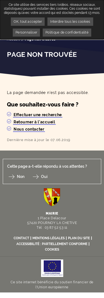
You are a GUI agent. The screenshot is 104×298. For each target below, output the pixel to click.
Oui (44, 176)
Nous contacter (29, 129)
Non (20, 176)
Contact (21, 238)
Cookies (52, 249)
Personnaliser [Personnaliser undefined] (26, 32)
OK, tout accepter (28, 22)
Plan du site (79, 238)
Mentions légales (48, 238)
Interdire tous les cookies (70, 22)
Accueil (13, 39)
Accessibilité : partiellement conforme (51, 244)
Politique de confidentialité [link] (66, 32)
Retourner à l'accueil (34, 122)
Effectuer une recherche (38, 115)
